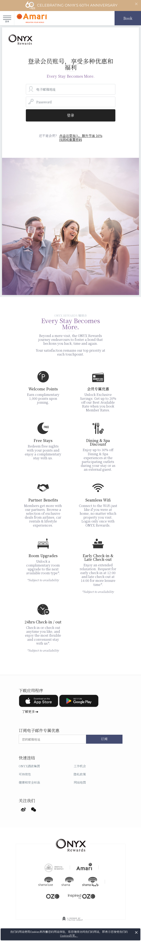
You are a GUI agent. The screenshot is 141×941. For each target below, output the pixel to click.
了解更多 (28, 711)
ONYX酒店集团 (29, 766)
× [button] (136, 932)
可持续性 (25, 774)
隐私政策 (80, 774)
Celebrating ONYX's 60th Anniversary (71, 5)
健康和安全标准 (29, 782)
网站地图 (80, 782)
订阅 (104, 739)
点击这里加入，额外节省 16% (80, 135)
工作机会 (80, 766)
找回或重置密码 (70, 139)
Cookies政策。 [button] (69, 936)
